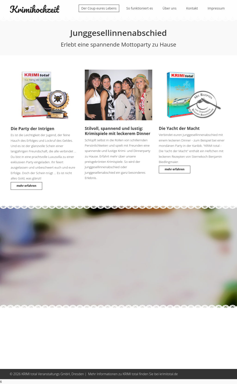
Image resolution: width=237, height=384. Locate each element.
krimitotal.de (168, 374)
